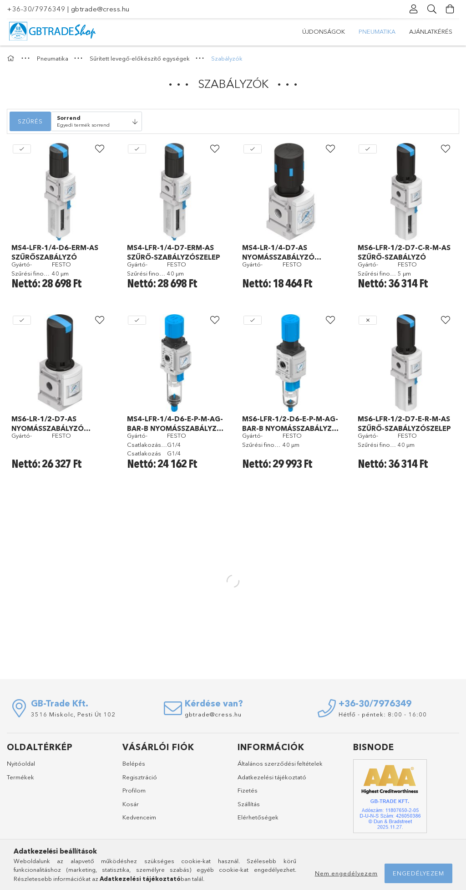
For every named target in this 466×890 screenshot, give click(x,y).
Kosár (130, 804)
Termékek (20, 777)
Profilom (134, 790)
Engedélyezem (418, 873)
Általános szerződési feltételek (280, 763)
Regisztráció (139, 777)
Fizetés (248, 790)
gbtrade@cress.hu (100, 9)
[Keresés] (432, 9)
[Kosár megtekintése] (450, 9)
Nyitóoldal (21, 763)
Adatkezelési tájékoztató (272, 777)
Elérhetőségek (258, 817)
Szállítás (249, 804)
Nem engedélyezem (346, 873)
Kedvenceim (139, 817)
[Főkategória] (12, 58)
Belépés (133, 763)
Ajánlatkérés (430, 31)
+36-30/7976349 (36, 9)
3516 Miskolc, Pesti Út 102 (73, 714)
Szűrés (30, 121)
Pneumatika (377, 31)
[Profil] (414, 9)
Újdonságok (323, 31)
